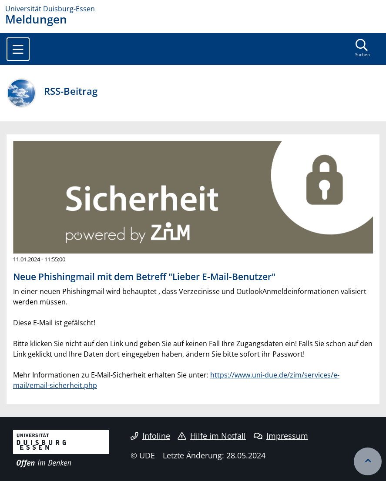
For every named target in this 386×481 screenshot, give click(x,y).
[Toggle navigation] (18, 49)
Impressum (281, 436)
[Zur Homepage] (193, 8)
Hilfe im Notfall (212, 436)
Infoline (150, 436)
